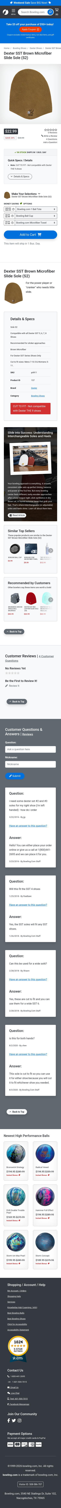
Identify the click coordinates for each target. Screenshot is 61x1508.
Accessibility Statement (18, 1330)
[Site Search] (50, 12)
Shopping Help (14, 1296)
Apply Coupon (30, 29)
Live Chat (13, 1393)
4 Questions (51, 139)
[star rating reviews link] (47, 130)
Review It (12, 685)
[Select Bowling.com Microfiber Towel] (36, 223)
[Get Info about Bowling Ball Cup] (12, 216)
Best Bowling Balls (15, 1313)
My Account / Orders (16, 1291)
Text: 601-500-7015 (17, 1399)
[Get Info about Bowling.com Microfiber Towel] (12, 222)
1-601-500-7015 (19, 1382)
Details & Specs (20, 176)
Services (11, 1302)
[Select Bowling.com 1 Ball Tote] (36, 209)
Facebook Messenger (18, 1404)
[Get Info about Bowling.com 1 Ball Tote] (13, 209)
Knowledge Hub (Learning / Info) (22, 1307)
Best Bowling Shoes (16, 1319)
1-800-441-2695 (16, 1376)
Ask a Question (50, 142)
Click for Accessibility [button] (17, 1324)
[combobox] (33, 12)
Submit (14, 775)
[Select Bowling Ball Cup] (36, 216)
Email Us (13, 1387)
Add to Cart (30, 235)
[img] (39, 1444)
